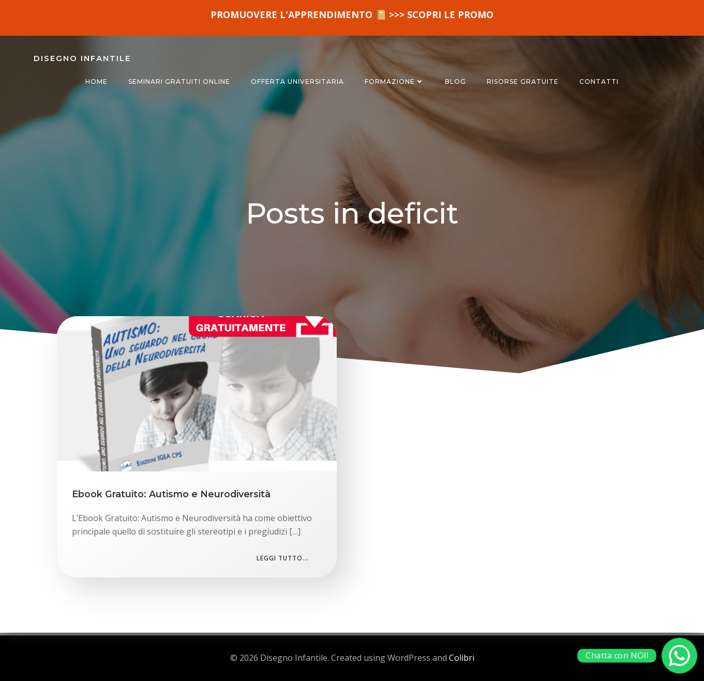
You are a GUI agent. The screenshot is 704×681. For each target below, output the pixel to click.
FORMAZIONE (394, 81)
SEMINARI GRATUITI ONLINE (179, 81)
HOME (96, 81)
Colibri (461, 657)
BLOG (455, 81)
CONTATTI (599, 81)
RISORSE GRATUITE (523, 81)
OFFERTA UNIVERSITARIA (297, 81)
